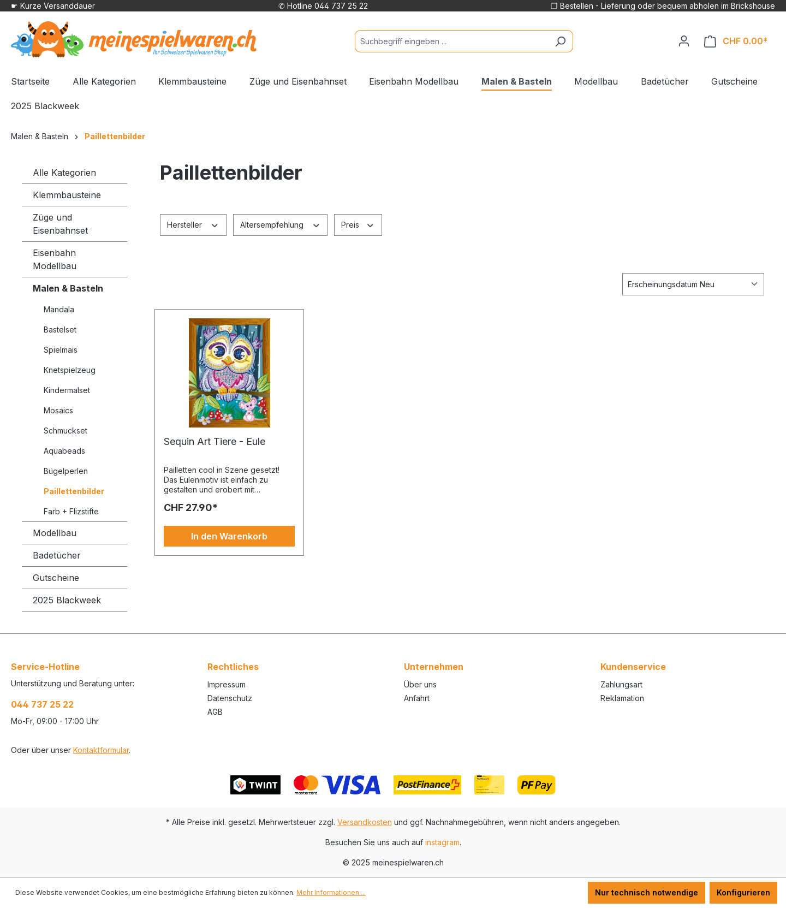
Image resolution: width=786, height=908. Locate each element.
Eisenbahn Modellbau (54, 259)
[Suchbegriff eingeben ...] (451, 41)
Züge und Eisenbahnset (60, 224)
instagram (442, 842)
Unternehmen (433, 666)
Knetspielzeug (70, 370)
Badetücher (57, 555)
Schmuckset (65, 430)
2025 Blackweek (67, 600)
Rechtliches (233, 666)
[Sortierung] (693, 284)
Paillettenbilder (74, 491)
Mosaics (58, 410)
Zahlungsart (621, 684)
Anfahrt (417, 698)
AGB (215, 711)
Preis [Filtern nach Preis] (358, 223)
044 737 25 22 (42, 704)
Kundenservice (633, 666)
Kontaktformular (101, 750)
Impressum (226, 684)
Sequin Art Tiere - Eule (214, 441)
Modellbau (54, 532)
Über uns (420, 684)
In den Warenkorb (229, 536)
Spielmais (61, 349)
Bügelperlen (66, 471)
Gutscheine (56, 577)
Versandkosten (364, 822)
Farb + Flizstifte (71, 511)
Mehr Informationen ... (331, 892)
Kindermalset (67, 390)
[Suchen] (560, 41)
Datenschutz (229, 698)
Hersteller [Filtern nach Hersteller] (193, 223)
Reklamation (622, 698)
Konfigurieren (743, 892)
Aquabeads (64, 450)
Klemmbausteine (67, 194)
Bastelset (60, 329)
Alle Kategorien (64, 172)
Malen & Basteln (68, 288)
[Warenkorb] (736, 41)
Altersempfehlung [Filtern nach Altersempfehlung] (280, 223)
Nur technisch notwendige (646, 892)
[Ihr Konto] (684, 41)
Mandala (59, 309)
